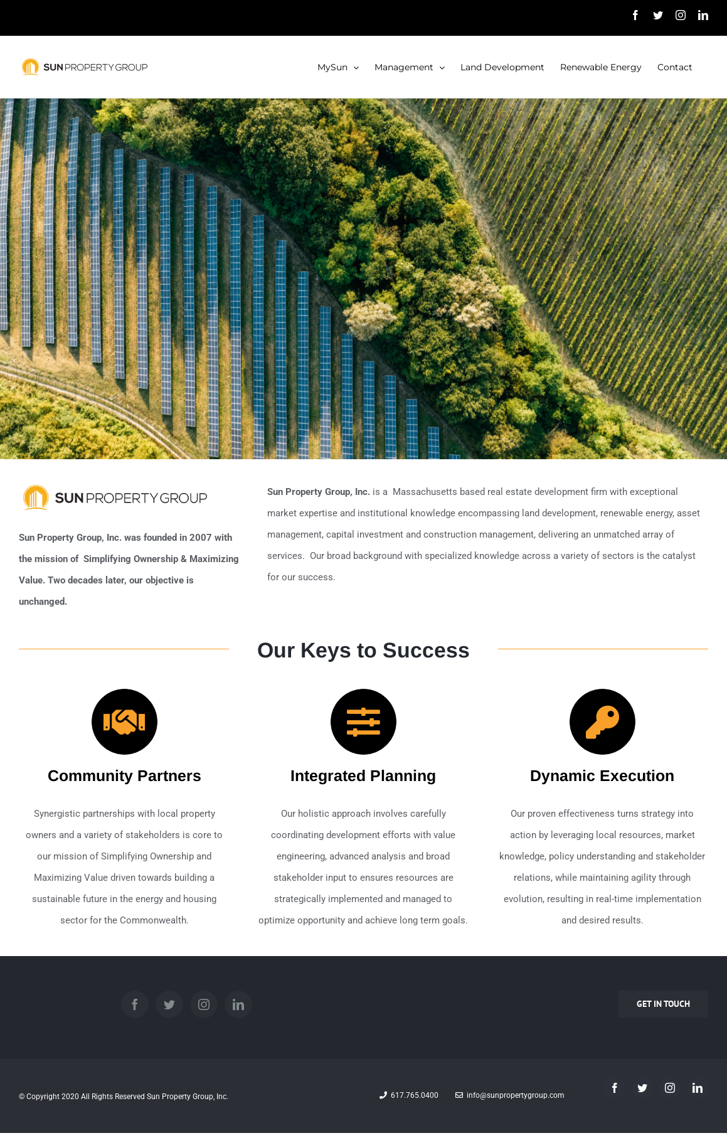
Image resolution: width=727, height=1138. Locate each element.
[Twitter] (169, 1004)
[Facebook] (135, 1004)
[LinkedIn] (238, 1004)
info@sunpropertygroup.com (510, 1095)
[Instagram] (204, 1004)
